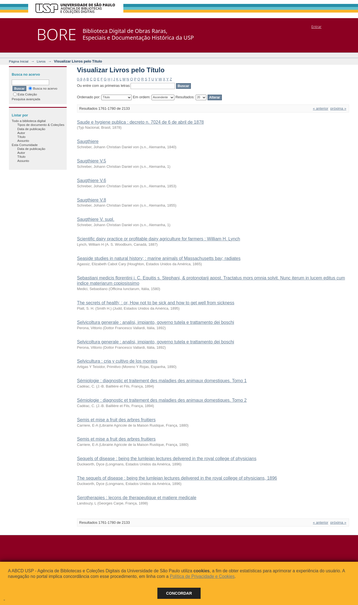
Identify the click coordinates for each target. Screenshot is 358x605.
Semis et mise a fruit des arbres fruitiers (116, 419)
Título (21, 136)
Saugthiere (87, 141)
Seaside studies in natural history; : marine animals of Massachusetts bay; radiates (159, 258)
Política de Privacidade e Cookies (202, 576)
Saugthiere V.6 (91, 180)
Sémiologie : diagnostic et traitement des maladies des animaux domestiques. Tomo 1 (162, 380)
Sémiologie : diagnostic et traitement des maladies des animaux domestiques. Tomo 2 (162, 400)
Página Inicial (18, 61)
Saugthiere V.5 (91, 161)
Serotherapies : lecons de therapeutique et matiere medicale (136, 497)
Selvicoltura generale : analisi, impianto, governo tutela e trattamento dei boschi (155, 322)
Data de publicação (31, 129)
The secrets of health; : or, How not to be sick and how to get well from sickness (155, 302)
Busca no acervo (42, 88)
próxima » (338, 108)
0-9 (79, 79)
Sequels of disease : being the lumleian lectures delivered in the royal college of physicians (166, 458)
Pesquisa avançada (26, 99)
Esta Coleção (25, 94)
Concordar (179, 593)
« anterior (320, 108)
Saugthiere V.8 (91, 200)
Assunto (23, 140)
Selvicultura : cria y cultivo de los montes (117, 361)
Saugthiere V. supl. (95, 219)
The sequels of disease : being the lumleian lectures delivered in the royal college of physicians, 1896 (177, 478)
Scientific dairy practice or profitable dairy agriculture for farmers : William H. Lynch (158, 238)
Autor (21, 133)
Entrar (316, 26)
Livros (41, 61)
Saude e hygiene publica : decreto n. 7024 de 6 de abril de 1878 (140, 122)
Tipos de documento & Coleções (40, 124)
